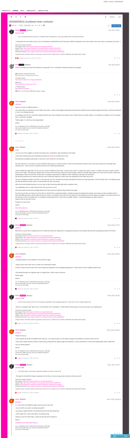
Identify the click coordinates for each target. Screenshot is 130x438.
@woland (18, 104)
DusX (16, 64)
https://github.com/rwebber (22, 88)
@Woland (28, 64)
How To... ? (15, 25)
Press (106, 1)
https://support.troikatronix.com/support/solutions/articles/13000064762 (42, 48)
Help (22, 10)
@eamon (29, 30)
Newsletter (43, 10)
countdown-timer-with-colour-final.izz (26, 422)
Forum (15, 10)
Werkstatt (31, 10)
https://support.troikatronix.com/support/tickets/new (39, 46)
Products (6, 10)
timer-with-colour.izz (21, 208)
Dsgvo (111, 1)
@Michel (18, 67)
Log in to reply (116, 25)
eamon (17, 101)
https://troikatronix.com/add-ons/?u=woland (50, 50)
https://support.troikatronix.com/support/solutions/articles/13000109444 (45, 51)
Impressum (119, 1)
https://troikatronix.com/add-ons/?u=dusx (26, 84)
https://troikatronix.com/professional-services (27, 75)
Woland (17, 30)
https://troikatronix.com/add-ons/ (29, 50)
